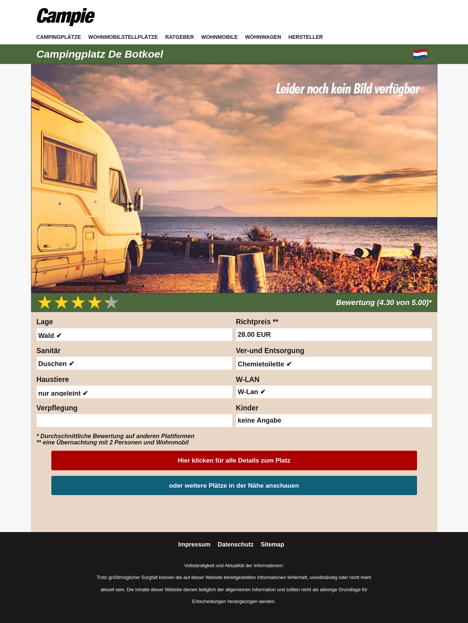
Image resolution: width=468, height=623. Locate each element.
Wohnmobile (219, 37)
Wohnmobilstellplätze (123, 37)
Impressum (195, 544)
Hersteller (305, 37)
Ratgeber (179, 37)
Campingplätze (59, 37)
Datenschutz (236, 544)
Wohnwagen (263, 37)
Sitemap (272, 544)
